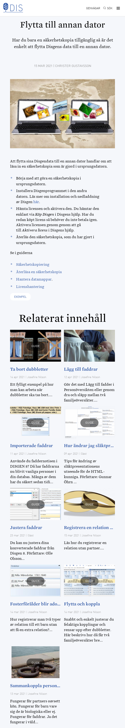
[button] (117, 8)
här (36, 202)
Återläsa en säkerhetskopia (39, 272)
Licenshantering (30, 287)
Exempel (20, 297)
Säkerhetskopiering (32, 264)
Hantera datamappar (34, 279)
